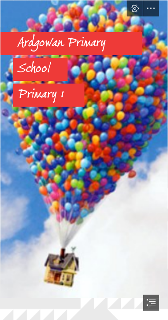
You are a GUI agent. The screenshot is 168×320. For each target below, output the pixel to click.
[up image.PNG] (84, 149)
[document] (84, 160)
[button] (135, 8)
